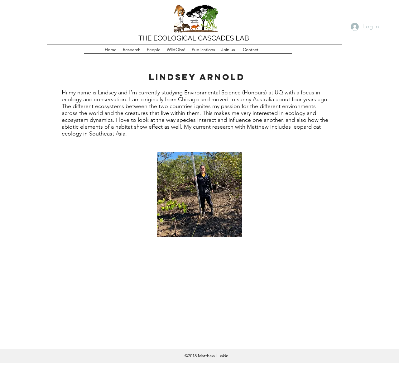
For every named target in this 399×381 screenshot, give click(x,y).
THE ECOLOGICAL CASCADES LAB (193, 38)
